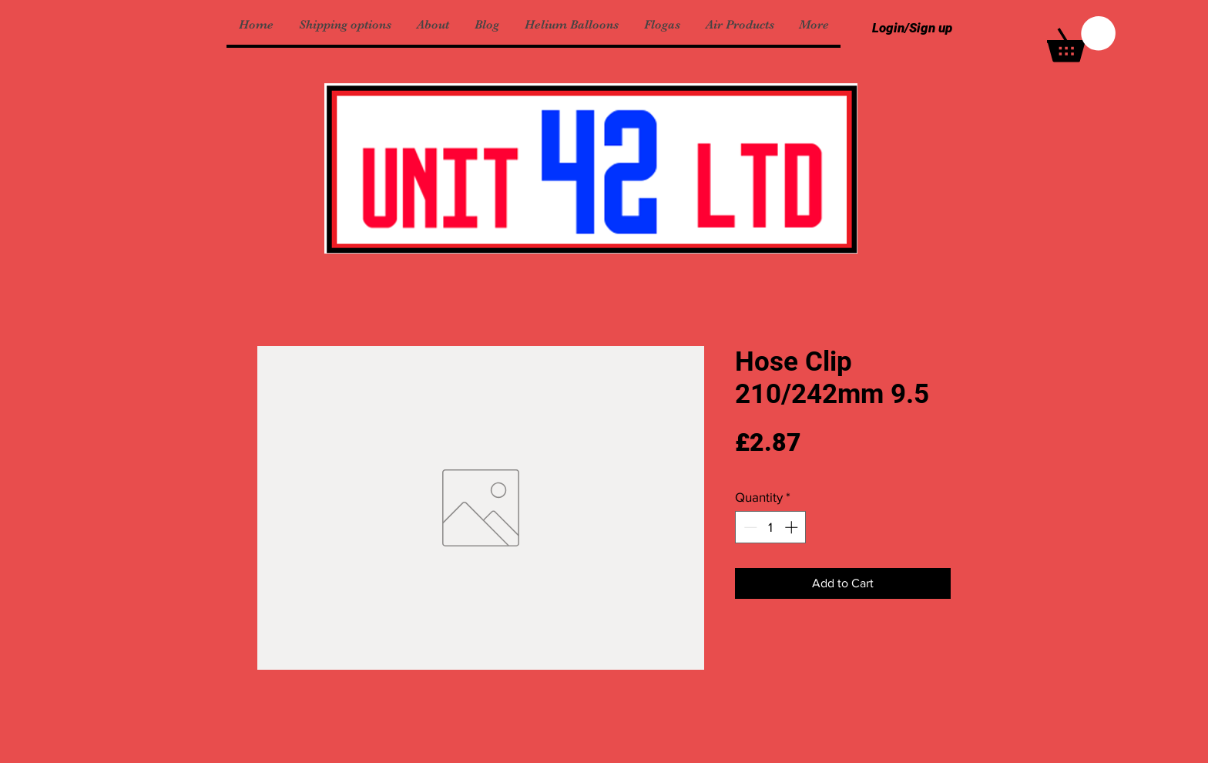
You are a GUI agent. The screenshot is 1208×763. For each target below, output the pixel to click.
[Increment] (792, 527)
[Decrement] (748, 527)
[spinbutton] (770, 527)
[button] (1081, 39)
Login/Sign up (912, 27)
